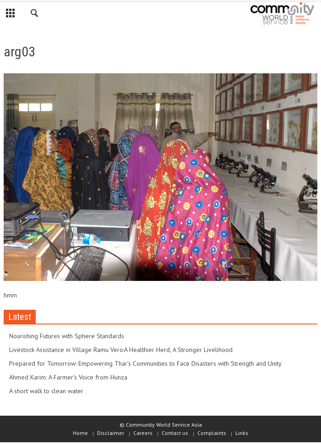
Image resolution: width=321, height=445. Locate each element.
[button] (35, 15)
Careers (142, 432)
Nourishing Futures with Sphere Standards (66, 336)
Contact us (175, 432)
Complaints (211, 432)
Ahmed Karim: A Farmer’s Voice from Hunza (68, 377)
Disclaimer (110, 432)
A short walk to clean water (46, 391)
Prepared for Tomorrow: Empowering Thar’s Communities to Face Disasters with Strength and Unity (145, 363)
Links (241, 432)
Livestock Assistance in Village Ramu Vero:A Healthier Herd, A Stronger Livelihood (121, 350)
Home (80, 432)
